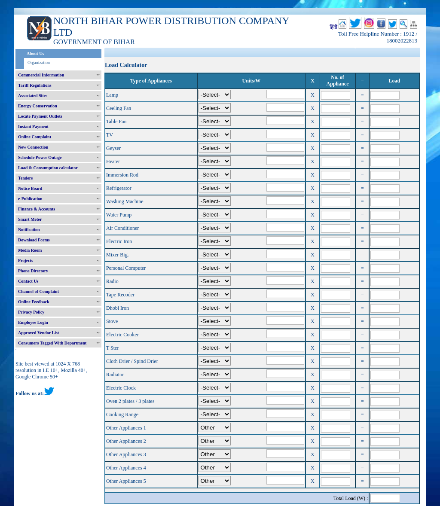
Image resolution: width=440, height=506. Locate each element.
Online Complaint (34, 136)
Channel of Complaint (38, 291)
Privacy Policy (31, 312)
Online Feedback (33, 301)
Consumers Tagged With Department (52, 343)
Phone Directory (33, 270)
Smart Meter (30, 219)
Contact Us (28, 281)
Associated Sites (32, 95)
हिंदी (333, 27)
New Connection (33, 147)
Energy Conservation (37, 106)
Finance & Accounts (36, 209)
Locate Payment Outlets (40, 116)
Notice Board (30, 188)
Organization (39, 62)
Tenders (25, 178)
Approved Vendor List (38, 332)
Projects (25, 260)
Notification (29, 229)
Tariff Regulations (35, 85)
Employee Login (33, 322)
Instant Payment (33, 126)
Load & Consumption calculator (48, 167)
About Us (35, 53)
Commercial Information (41, 75)
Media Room (30, 250)
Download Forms (34, 240)
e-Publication (30, 198)
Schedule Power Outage (39, 157)
